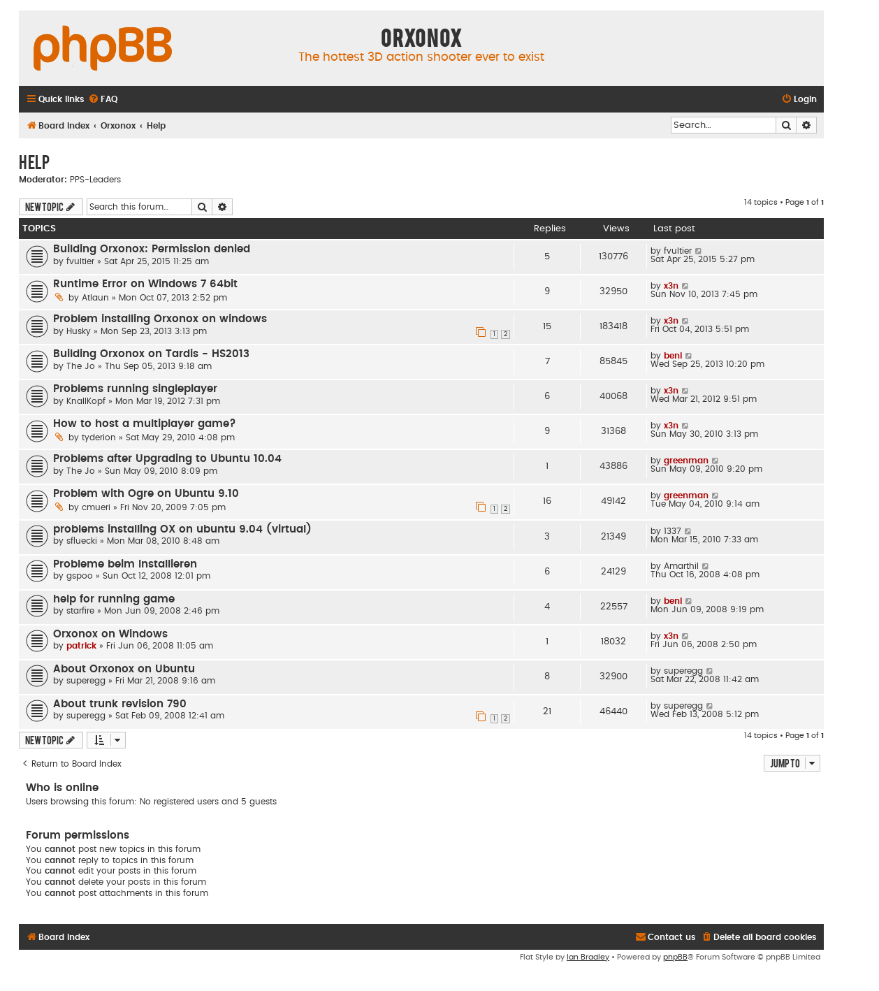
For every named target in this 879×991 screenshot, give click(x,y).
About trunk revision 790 (120, 704)
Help (34, 161)
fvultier (80, 261)
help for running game (114, 599)
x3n (671, 286)
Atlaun (95, 298)
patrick (81, 646)
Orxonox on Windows (110, 634)
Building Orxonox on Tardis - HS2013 (151, 354)
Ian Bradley (588, 957)
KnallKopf (86, 401)
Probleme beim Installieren (125, 564)
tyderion (99, 437)
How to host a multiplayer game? (144, 424)
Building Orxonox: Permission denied (151, 249)
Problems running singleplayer (135, 389)
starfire (80, 611)
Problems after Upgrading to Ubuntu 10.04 (167, 459)
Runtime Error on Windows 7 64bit (145, 284)
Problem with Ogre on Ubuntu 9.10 (146, 494)
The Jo (80, 366)
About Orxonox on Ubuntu (124, 669)
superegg (86, 681)
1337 (672, 531)
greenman (686, 460)
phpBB (675, 957)
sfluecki (81, 541)
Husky (78, 331)
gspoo (79, 576)
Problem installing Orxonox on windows (160, 319)
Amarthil (681, 566)
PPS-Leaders (95, 179)
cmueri (96, 507)
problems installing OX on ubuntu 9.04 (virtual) (182, 529)
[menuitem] (102, 99)
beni (673, 356)
